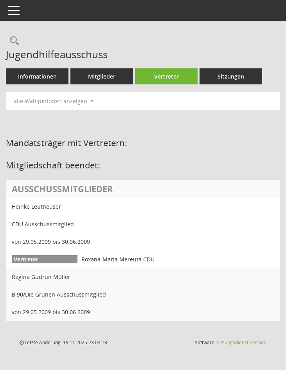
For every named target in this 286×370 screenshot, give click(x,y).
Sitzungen (231, 76)
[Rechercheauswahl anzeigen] (12, 41)
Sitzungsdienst (241, 342)
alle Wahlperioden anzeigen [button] (54, 101)
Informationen (37, 76)
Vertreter (166, 76)
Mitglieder (101, 76)
